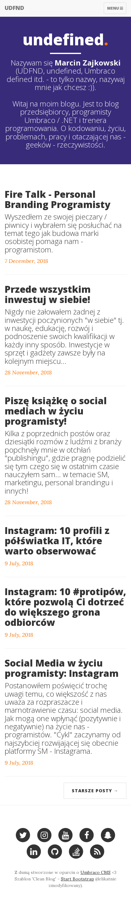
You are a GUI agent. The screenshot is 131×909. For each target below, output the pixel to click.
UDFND (14, 7)
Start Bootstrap (77, 879)
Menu (116, 9)
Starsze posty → (95, 791)
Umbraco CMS (95, 872)
